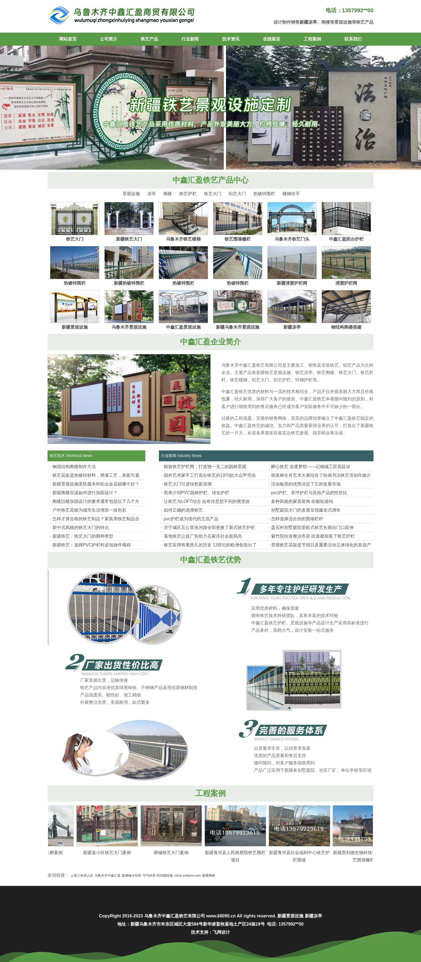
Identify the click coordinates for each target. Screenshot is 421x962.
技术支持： (202, 932)
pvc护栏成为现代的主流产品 (191, 518)
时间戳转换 (165, 875)
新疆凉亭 (308, 22)
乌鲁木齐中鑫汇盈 (108, 875)
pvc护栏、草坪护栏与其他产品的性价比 (309, 492)
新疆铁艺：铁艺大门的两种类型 (82, 536)
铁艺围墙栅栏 (238, 239)
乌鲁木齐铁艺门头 (292, 239)
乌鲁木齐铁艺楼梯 (183, 239)
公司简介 (108, 39)
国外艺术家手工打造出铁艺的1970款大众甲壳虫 (210, 475)
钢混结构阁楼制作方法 (74, 466)
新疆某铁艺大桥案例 (51, 852)
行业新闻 (190, 39)
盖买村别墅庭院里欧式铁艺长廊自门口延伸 (312, 527)
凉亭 (151, 193)
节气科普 (149, 875)
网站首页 (68, 39)
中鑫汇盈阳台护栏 (346, 239)
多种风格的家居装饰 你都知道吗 (302, 501)
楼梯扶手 (291, 193)
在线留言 (271, 39)
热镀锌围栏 (264, 193)
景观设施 (131, 193)
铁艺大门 (212, 193)
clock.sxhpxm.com (187, 875)
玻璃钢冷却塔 (131, 875)
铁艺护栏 (188, 193)
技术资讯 (231, 39)
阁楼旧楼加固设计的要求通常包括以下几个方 (95, 501)
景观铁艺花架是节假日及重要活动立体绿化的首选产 (321, 545)
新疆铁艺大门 (129, 239)
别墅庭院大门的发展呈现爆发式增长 (306, 510)
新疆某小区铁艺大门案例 (115, 852)
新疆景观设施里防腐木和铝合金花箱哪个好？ (95, 484)
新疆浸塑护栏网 (292, 283)
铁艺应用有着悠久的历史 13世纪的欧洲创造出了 (210, 545)
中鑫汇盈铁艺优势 (210, 560)
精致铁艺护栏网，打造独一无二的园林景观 (205, 466)
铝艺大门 (237, 193)
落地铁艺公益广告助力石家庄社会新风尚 (203, 536)
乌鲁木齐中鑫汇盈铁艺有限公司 (174, 916)
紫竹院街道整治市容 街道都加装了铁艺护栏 (313, 536)
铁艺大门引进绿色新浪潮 (188, 484)
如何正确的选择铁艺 (183, 510)
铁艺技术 (57, 455)
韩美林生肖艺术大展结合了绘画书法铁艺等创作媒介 (321, 475)
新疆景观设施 (75, 327)
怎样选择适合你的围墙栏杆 (297, 518)
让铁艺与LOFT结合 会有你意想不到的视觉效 (207, 501)
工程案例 (312, 39)
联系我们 (353, 39)
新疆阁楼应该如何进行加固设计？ (85, 492)
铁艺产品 (149, 39)
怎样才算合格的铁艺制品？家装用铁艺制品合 (95, 518)
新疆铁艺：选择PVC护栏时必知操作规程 (91, 545)
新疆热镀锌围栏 (129, 283)
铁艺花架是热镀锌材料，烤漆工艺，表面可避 (95, 475)
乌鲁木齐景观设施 (129, 327)
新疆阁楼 (208, 875)
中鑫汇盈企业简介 (210, 342)
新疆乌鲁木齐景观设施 (237, 327)
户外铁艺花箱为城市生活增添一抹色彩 (89, 510)
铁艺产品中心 (226, 180)
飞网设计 (221, 932)
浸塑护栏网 (346, 283)
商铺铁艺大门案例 (179, 852)
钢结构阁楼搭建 (346, 327)
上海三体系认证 (81, 875)
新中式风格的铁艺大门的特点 (80, 527)
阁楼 (167, 193)
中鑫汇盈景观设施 (183, 327)
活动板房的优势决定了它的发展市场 (306, 484)
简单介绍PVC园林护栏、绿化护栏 (196, 492)
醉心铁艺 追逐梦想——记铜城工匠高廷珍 (310, 466)
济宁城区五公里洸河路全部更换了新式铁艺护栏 (209, 527)
